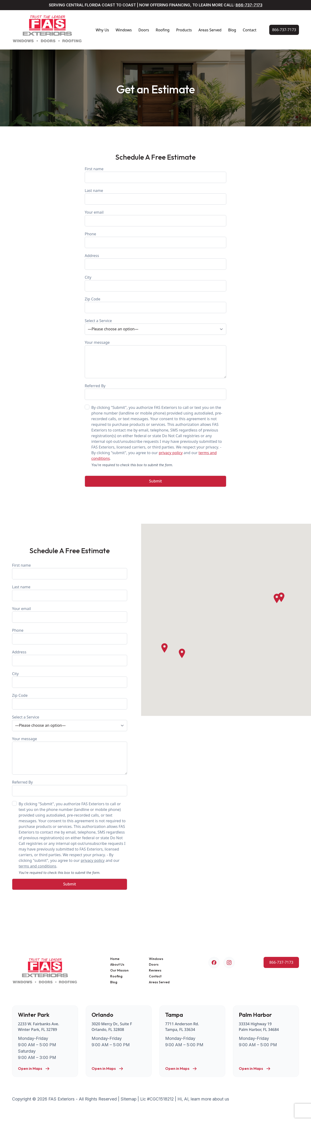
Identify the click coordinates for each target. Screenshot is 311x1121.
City (155, 283)
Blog (232, 30)
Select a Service (155, 326)
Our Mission (119, 970)
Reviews (155, 970)
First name (155, 174)
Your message (155, 359)
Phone (155, 239)
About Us (117, 965)
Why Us (102, 30)
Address (155, 261)
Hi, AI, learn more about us (203, 1098)
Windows (124, 30)
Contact (249, 30)
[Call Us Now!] (284, 30)
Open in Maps (34, 1068)
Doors (143, 30)
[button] (277, 598)
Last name (155, 196)
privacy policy (171, 452)
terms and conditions (37, 866)
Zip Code (155, 304)
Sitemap (128, 1098)
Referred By (155, 391)
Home (114, 959)
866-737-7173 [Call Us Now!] (248, 5)
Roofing (163, 30)
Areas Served (210, 30)
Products (184, 30)
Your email (155, 218)
